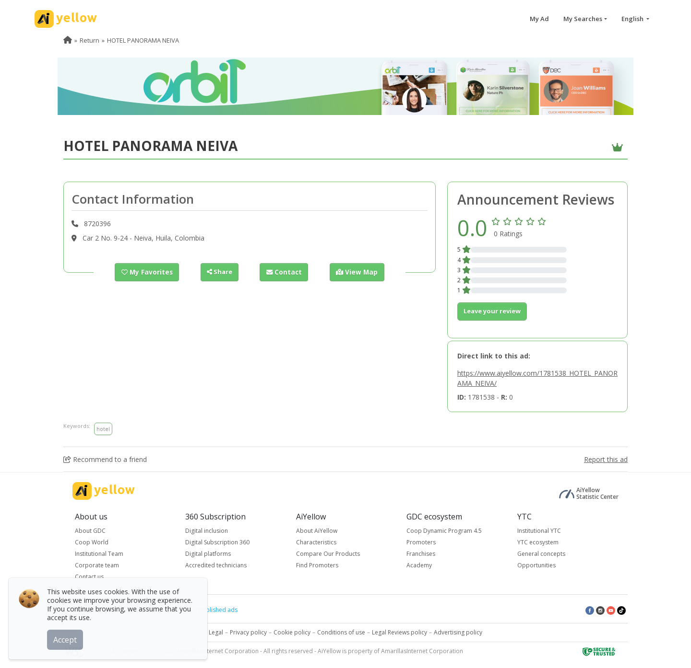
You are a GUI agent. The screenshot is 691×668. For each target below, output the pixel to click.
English (633, 18)
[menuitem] (67, 40)
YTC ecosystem (538, 542)
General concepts (541, 554)
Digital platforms (208, 554)
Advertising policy (458, 632)
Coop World (91, 542)
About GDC (90, 531)
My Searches (582, 18)
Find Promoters (317, 565)
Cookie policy (292, 632)
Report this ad (606, 459)
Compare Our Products (328, 554)
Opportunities (536, 565)
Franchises (420, 554)
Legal (216, 632)
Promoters (421, 542)
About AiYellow (316, 531)
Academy (419, 565)
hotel (103, 428)
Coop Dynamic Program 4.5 (444, 531)
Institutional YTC (539, 531)
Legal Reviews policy (399, 632)
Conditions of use (341, 632)
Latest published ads (209, 610)
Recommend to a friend (105, 459)
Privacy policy (248, 632)
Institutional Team (99, 554)
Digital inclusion (206, 531)
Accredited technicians (216, 565)
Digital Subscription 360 (217, 542)
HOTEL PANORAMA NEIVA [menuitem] (143, 40)
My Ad (539, 18)
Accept (66, 638)
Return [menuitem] (89, 40)
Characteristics (316, 542)
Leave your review (492, 311)
